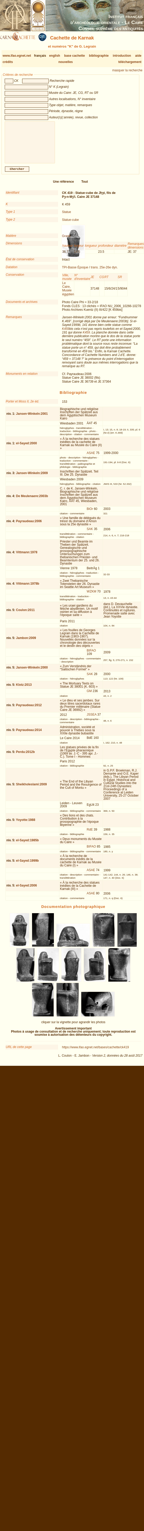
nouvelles (65, 62)
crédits (8, 62)
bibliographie (99, 55)
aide (138, 55)
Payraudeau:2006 (29, 525)
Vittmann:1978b (27, 588)
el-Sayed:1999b (27, 865)
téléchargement (129, 62)
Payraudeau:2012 (29, 709)
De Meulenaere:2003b (32, 500)
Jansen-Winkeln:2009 (32, 477)
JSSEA (91, 719)
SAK (90, 533)
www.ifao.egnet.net (17, 55)
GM (89, 695)
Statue (66, 216)
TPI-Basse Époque (75, 271)
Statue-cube (70, 224)
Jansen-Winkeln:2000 (32, 672)
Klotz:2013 (24, 689)
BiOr (90, 513)
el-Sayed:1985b (27, 844)
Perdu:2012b (25, 756)
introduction (122, 55)
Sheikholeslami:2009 (31, 788)
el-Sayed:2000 (26, 447)
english (54, 55)
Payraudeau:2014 (29, 734)
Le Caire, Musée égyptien (68, 292)
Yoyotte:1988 (25, 824)
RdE (90, 834)
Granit (66, 240)
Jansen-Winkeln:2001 (32, 418)
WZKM (91, 595)
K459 (65, 333)
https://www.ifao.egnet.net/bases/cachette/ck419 (95, 1051)
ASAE (91, 457)
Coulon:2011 (25, 614)
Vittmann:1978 (26, 556)
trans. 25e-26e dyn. (104, 271)
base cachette (74, 55)
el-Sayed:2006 (26, 889)
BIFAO (91, 655)
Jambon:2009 (26, 642)
